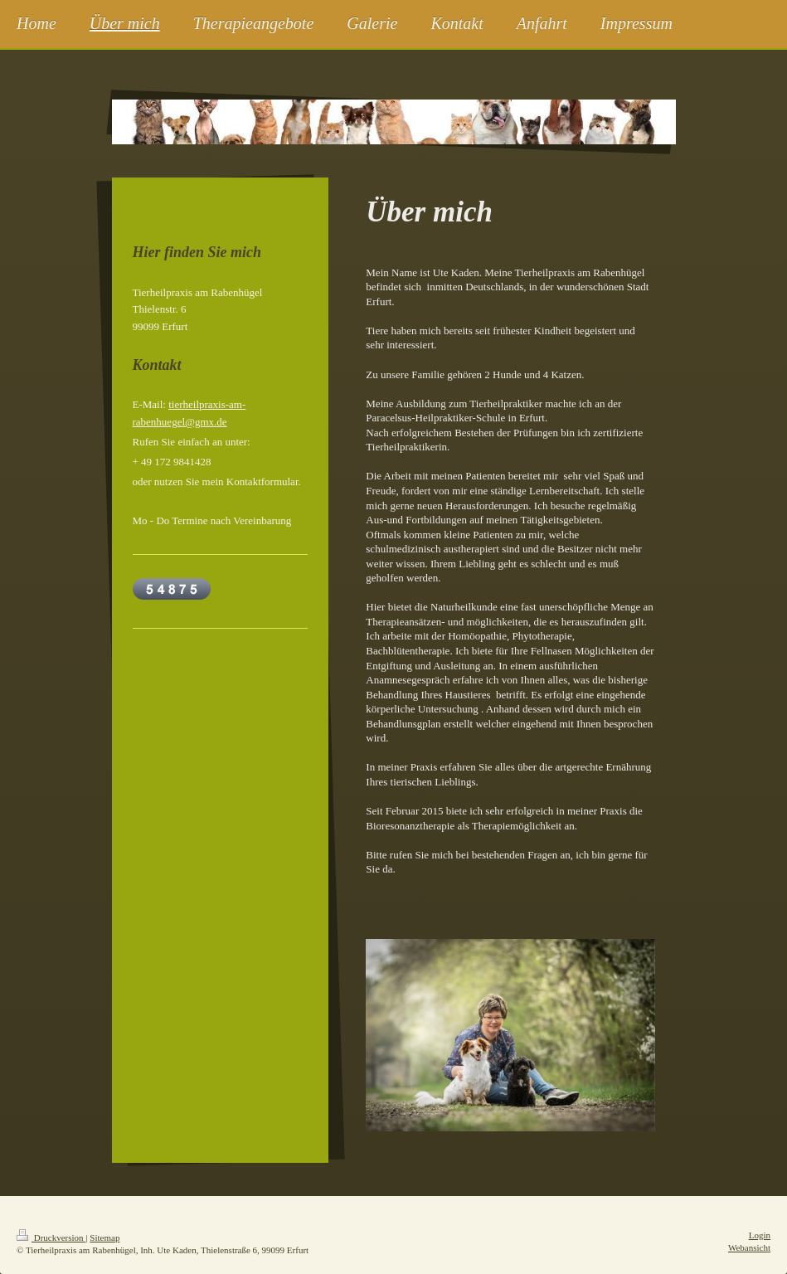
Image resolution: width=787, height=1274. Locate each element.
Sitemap (104, 1237)
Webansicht (749, 1247)
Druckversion (51, 1237)
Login (759, 1235)
